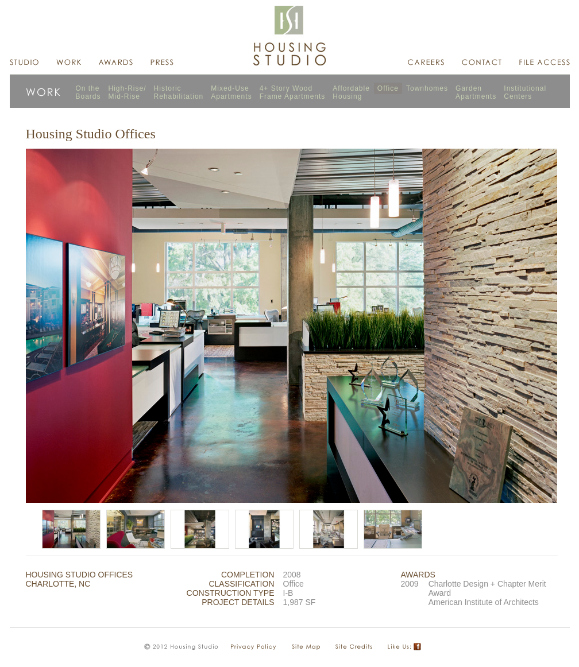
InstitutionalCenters (525, 92)
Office (388, 88)
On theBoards (88, 92)
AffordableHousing (351, 92)
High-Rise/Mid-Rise (127, 92)
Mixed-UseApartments (231, 92)
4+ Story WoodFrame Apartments (293, 92)
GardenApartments (476, 92)
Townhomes (427, 88)
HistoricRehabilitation (179, 92)
